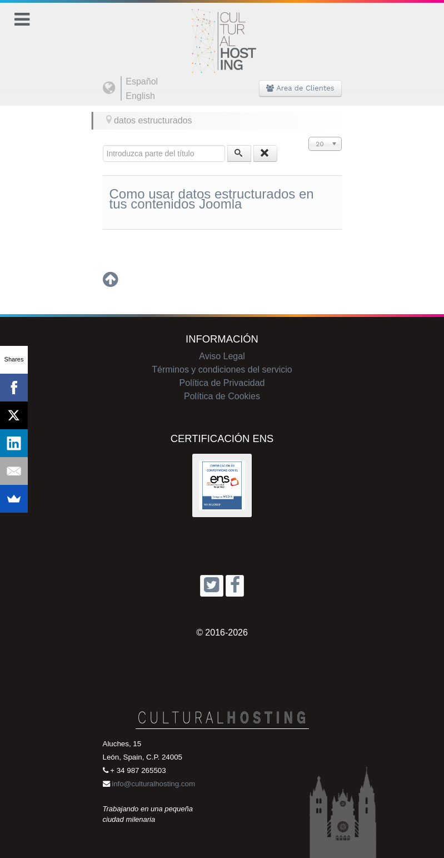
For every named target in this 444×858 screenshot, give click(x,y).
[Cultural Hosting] (222, 34)
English (140, 96)
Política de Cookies (222, 396)
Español (142, 81)
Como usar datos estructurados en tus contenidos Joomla (211, 198)
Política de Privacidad (222, 383)
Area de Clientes (300, 88)
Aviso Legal (222, 356)
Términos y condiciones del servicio (222, 369)
